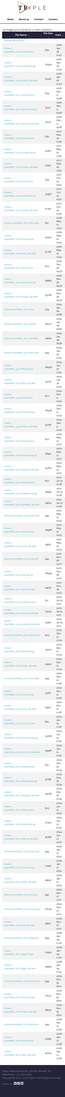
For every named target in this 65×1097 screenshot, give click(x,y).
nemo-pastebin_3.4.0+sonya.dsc (19, 136)
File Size (48, 33)
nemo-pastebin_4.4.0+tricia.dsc (18, 396)
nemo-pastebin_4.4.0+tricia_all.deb (20, 425)
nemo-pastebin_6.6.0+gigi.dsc (21, 938)
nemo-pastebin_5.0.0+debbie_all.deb (21, 503)
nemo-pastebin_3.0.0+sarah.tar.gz (20, 64)
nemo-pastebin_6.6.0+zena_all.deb (20, 1010)
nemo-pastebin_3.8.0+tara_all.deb (20, 252)
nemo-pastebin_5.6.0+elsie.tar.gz (19, 650)
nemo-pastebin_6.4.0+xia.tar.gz (22, 909)
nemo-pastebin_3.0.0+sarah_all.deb (21, 79)
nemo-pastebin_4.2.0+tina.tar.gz (18, 367)
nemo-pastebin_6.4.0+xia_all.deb (19, 924)
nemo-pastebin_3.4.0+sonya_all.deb (21, 165)
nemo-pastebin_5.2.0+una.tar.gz (18, 573)
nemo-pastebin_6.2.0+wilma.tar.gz (20, 823)
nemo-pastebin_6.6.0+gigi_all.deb (20, 967)
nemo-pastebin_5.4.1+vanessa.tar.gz (21, 611)
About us (24, 19)
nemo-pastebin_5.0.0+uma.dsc (22, 515)
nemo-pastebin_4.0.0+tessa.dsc (18, 266)
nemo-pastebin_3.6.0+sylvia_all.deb (21, 209)
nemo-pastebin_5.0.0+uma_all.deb (20, 544)
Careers (53, 19)
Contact (38, 19)
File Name (21, 35)
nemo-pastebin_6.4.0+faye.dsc (22, 851)
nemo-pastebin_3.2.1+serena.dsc (19, 93)
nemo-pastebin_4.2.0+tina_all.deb (20, 382)
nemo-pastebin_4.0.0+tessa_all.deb (21, 295)
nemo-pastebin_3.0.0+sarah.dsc (18, 50)
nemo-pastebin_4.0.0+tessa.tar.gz (20, 281)
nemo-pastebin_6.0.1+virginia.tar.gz (20, 779)
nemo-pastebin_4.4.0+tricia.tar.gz (19, 410)
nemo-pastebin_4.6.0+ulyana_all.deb (21, 468)
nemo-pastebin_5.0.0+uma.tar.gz (19, 530)
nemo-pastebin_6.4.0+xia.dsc (21, 894)
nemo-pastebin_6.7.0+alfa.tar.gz (18, 1039)
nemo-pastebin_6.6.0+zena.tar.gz (19, 996)
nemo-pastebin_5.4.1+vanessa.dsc (20, 600)
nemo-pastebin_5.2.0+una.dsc (21, 559)
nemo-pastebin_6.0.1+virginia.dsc (19, 765)
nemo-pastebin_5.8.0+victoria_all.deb (22, 750)
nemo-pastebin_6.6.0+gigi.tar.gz (18, 952)
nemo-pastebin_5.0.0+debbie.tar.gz (20, 492)
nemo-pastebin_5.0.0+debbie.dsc (19, 481)
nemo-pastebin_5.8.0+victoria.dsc (20, 722)
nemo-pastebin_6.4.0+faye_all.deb (20, 880)
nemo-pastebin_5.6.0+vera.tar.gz (19, 693)
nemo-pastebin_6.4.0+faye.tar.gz (19, 866)
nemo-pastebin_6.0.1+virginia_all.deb (21, 794)
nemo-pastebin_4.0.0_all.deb (21, 338)
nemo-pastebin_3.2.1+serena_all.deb (21, 122)
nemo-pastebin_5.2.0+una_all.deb (19, 588)
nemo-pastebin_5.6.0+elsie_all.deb (20, 664)
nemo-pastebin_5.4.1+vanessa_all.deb (22, 622)
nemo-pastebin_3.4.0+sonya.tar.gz (20, 151)
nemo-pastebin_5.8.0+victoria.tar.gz (21, 736)
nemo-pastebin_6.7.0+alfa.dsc (21, 1024)
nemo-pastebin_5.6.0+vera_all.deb (20, 707)
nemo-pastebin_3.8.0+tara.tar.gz (19, 237)
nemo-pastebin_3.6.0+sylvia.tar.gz (20, 194)
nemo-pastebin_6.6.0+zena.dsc (22, 981)
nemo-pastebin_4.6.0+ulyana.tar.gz (20, 454)
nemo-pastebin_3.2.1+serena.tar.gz (20, 108)
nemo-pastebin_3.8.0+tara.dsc (21, 223)
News (10, 19)
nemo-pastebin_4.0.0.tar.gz (20, 324)
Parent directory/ (14, 40)
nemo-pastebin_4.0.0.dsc (19, 309)
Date (58, 35)
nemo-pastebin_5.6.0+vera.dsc (22, 678)
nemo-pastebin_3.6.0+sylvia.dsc (18, 180)
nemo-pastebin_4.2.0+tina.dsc (21, 352)
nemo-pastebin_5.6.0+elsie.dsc (22, 635)
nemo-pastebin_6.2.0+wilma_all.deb (21, 837)
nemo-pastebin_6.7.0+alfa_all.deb (20, 1053)
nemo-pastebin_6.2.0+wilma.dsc (19, 808)
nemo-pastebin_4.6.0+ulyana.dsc (19, 439)
